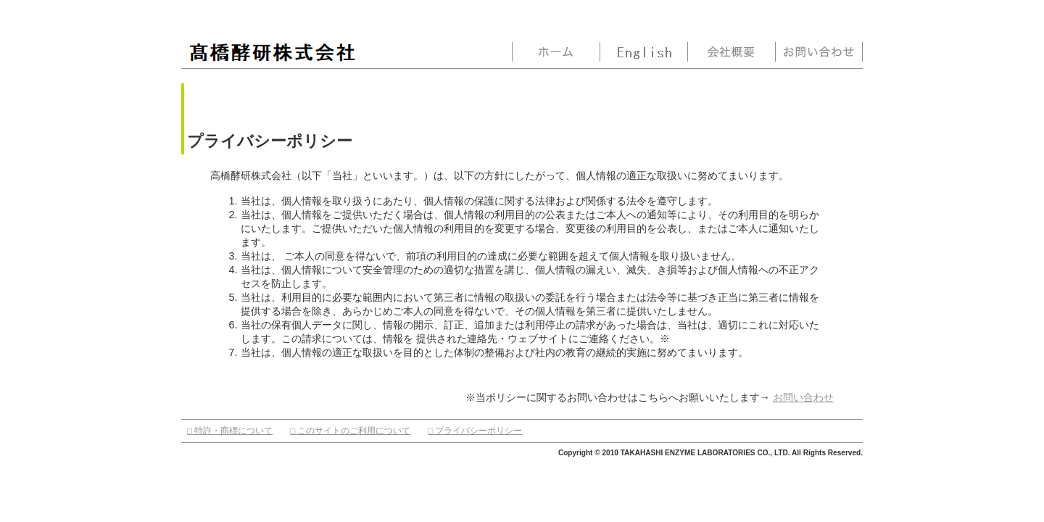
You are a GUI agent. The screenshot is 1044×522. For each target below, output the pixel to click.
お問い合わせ (803, 397)
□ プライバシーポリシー (475, 430)
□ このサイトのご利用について (350, 430)
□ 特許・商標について (230, 430)
